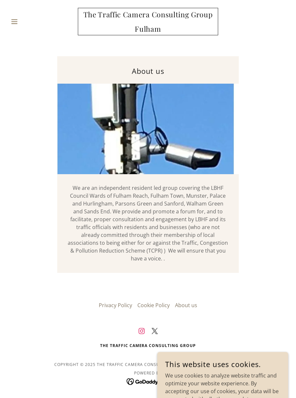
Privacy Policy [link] (115, 305)
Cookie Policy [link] (153, 305)
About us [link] (186, 305)
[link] (148, 29)
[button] (29, 21)
